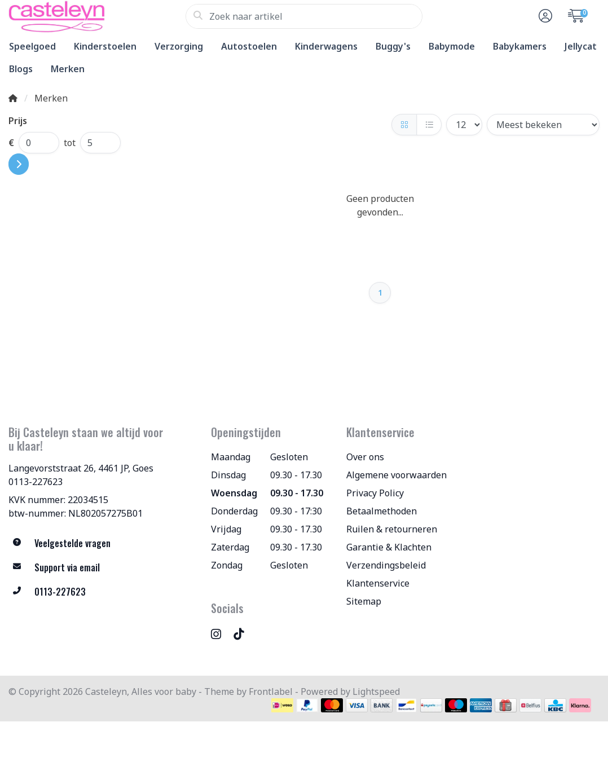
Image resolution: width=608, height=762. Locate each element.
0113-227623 (35, 481)
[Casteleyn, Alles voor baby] (97, 16)
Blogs (21, 69)
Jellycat (581, 46)
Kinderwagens (326, 46)
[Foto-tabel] (404, 124)
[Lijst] (429, 124)
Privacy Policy (375, 493)
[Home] (12, 98)
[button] (544, 16)
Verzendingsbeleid (386, 565)
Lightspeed (376, 691)
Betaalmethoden (381, 511)
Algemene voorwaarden (396, 475)
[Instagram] (220, 633)
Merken (68, 69)
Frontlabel (271, 691)
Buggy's (393, 46)
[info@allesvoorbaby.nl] (101, 568)
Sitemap (363, 601)
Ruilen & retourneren (391, 529)
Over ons (365, 457)
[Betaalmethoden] (282, 705)
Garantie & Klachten (388, 547)
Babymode (452, 46)
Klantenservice (377, 583)
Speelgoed (32, 46)
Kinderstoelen (105, 46)
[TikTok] (243, 633)
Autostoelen (249, 46)
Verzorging (179, 46)
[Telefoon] (101, 592)
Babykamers (520, 46)
